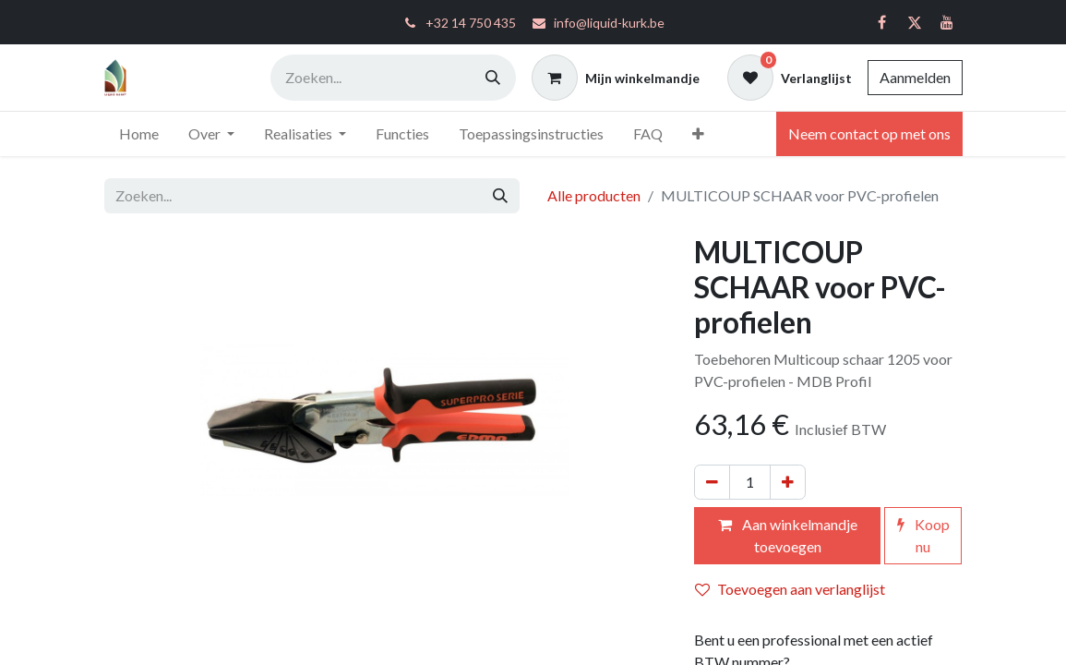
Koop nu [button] (923, 535)
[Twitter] (914, 22)
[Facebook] (882, 22)
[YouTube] (947, 22)
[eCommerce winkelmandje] (616, 77)
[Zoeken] (493, 77)
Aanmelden (915, 77)
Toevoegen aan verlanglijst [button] (790, 589)
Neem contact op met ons (869, 133)
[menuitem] (139, 133)
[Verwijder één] (712, 482)
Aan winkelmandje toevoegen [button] (787, 535)
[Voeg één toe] (788, 482)
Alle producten (594, 195)
